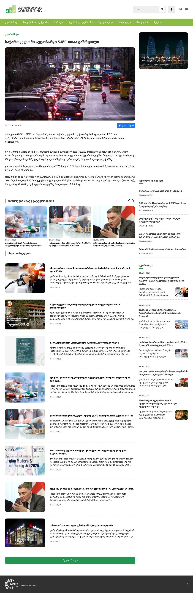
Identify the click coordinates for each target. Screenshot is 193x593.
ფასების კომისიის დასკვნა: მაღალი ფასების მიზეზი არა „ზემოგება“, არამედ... (114, 244)
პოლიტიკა (124, 22)
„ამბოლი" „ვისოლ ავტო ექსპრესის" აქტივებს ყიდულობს (81, 525)
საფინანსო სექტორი (36, 22)
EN (186, 9)
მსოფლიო (142, 22)
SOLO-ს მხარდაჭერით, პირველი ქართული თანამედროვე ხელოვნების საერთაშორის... (88, 452)
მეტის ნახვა (70, 560)
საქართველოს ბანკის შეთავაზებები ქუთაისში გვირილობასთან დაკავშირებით (85, 306)
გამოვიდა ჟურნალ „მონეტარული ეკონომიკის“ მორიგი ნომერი (84, 342)
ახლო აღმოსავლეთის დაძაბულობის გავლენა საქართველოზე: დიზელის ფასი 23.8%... (90, 270)
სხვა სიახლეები (19, 253)
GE (180, 9)
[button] (129, 201)
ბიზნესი (59, 22)
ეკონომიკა (11, 22)
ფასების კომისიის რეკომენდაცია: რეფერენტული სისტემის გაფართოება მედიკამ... (23, 244)
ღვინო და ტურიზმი (81, 22)
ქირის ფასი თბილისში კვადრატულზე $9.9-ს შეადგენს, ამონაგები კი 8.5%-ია (70, 244)
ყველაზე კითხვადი (151, 180)
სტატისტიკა (105, 22)
